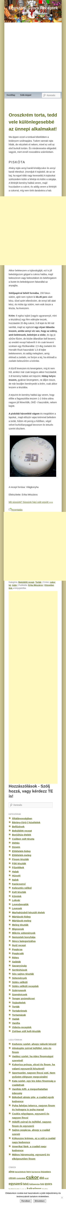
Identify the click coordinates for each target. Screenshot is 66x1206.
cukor (52, 582)
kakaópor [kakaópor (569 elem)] (34, 1189)
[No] (62, 1197)
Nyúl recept (19, 945)
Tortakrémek (19, 1010)
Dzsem (16, 847)
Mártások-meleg (21, 920)
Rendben (25, 1201)
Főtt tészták (19, 863)
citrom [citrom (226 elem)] (12, 1178)
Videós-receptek (21, 1027)
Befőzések (18, 826)
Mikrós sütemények (23, 933)
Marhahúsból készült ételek (28, 912)
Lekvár (16, 900)
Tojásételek (18, 1002)
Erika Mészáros (35, 585)
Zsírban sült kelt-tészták (26, 1031)
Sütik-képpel (25, 95)
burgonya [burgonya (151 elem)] (36, 1172)
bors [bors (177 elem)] (28, 1172)
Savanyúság (19, 965)
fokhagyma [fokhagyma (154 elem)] (34, 1184)
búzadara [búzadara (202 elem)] (46, 1171)
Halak (15, 871)
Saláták (16, 961)
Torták (38, 582)
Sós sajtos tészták (23, 973)
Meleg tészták (20, 924)
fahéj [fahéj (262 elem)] (26, 1184)
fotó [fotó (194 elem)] (42, 1184)
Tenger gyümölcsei (23, 998)
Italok (15, 879)
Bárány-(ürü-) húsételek (26, 822)
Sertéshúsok (19, 969)
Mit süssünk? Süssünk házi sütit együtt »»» (31, 502)
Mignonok (18, 929)
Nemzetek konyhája (23, 937)
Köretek (16, 896)
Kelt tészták (19, 892)
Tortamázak (19, 1014)
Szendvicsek (19, 994)
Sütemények (19, 978)
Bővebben (40, 1201)
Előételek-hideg (21, 851)
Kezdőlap (11, 95)
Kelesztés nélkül (22, 887)
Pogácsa (17, 949)
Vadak (15, 1018)
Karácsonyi (19, 883)
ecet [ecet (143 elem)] (47, 1178)
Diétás (15, 842)
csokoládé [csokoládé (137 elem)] (21, 1178)
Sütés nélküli (19, 982)
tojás (14, 585)
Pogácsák (18, 953)
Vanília (16, 1023)
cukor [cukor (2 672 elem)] (32, 1177)
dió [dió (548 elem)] (41, 1178)
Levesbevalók (20, 904)
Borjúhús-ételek (21, 834)
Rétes (15, 957)
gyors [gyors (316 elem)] (48, 1183)
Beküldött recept (26, 582)
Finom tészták (20, 859)
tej (10, 585)
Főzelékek (18, 867)
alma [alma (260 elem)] (11, 1171)
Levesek (17, 908)
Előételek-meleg (21, 855)
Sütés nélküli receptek (25, 986)
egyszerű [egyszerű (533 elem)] (15, 1183)
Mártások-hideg (21, 916)
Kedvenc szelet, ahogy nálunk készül (34, 1044)
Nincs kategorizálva (23, 941)
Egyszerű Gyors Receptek (33, 8)
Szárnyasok (19, 990)
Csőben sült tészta (23, 838)
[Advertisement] (37, 687)
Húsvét (16, 875)
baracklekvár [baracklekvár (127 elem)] (20, 1172)
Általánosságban (22, 818)
